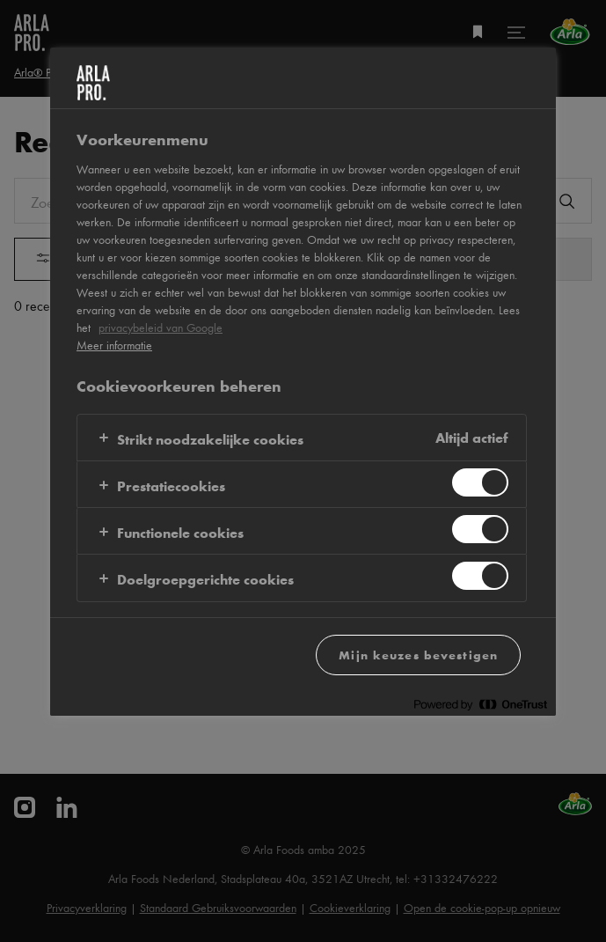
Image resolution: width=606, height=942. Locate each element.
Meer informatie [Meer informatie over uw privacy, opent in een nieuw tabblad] (114, 345)
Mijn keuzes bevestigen (418, 654)
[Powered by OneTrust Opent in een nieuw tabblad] (480, 705)
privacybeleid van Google (161, 327)
